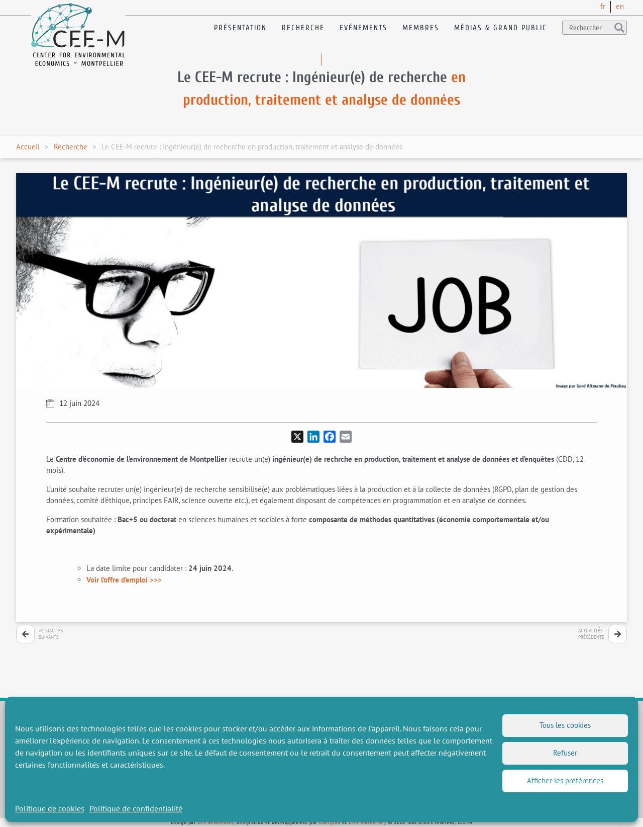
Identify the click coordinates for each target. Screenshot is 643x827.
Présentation (240, 28)
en (620, 6)
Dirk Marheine (366, 822)
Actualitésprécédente (591, 634)
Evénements (363, 28)
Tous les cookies (565, 725)
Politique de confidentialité (135, 808)
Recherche (303, 28)
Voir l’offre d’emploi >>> (124, 580)
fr (602, 6)
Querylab (329, 822)
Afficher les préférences (565, 780)
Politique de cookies (49, 808)
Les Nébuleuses (216, 822)
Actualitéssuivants (51, 634)
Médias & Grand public (500, 28)
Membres (420, 28)
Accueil (28, 146)
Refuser (565, 753)
